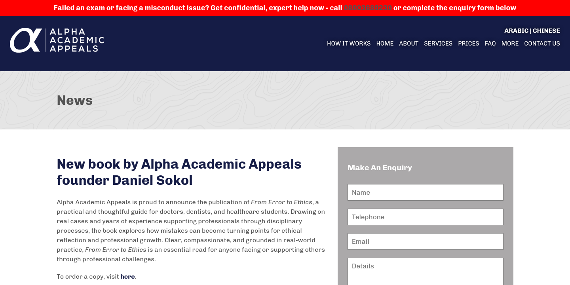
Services (438, 43)
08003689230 (368, 8)
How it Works (348, 43)
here (127, 276)
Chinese (546, 30)
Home (384, 43)
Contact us (542, 43)
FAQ (490, 43)
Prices (468, 43)
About (408, 43)
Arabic (516, 30)
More (510, 43)
